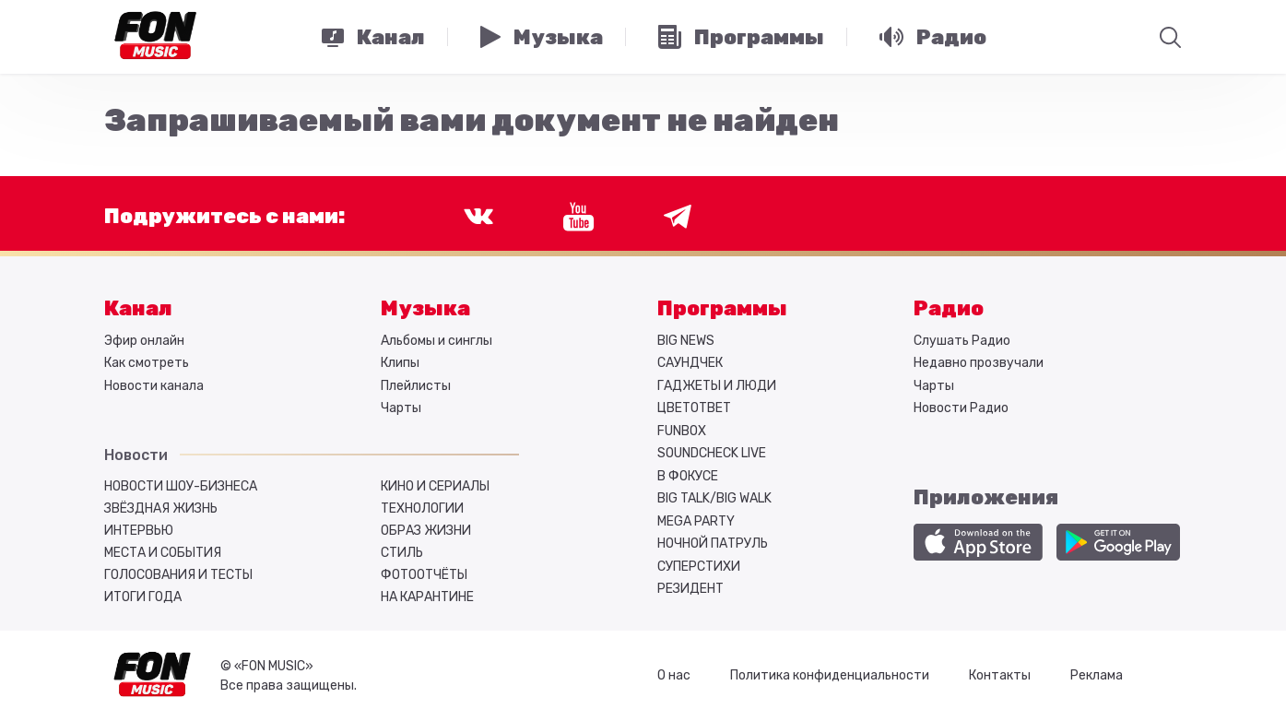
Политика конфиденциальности (829, 675)
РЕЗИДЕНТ (690, 589)
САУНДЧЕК (690, 363)
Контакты (1000, 675)
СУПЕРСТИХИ (698, 566)
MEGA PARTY (696, 521)
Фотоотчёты (424, 575)
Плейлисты (416, 386)
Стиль (402, 553)
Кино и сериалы (435, 486)
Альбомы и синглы (436, 341)
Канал (138, 308)
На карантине (427, 597)
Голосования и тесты (178, 575)
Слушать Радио (962, 341)
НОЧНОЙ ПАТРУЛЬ (712, 543)
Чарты (401, 408)
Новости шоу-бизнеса (180, 486)
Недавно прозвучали (979, 363)
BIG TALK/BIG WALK (714, 498)
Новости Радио (961, 408)
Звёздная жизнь (161, 508)
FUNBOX (681, 431)
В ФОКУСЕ (687, 476)
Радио (949, 308)
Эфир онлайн (144, 341)
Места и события (162, 553)
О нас (673, 675)
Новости (136, 455)
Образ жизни (426, 530)
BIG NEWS (685, 341)
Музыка (425, 308)
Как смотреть (146, 363)
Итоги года (143, 597)
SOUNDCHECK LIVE (711, 453)
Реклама (1096, 675)
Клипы (400, 363)
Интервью (138, 530)
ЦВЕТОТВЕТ (694, 408)
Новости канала (154, 386)
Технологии (422, 508)
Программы (722, 308)
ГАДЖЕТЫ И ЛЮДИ (716, 386)
